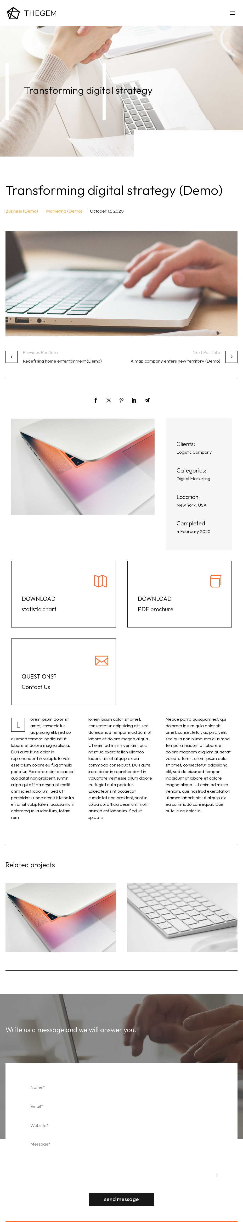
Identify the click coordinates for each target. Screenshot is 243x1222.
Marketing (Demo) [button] (64, 211)
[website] (121, 1125)
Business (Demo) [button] (21, 211)
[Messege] (121, 1157)
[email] (121, 1106)
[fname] (121, 1087)
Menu (232, 13)
